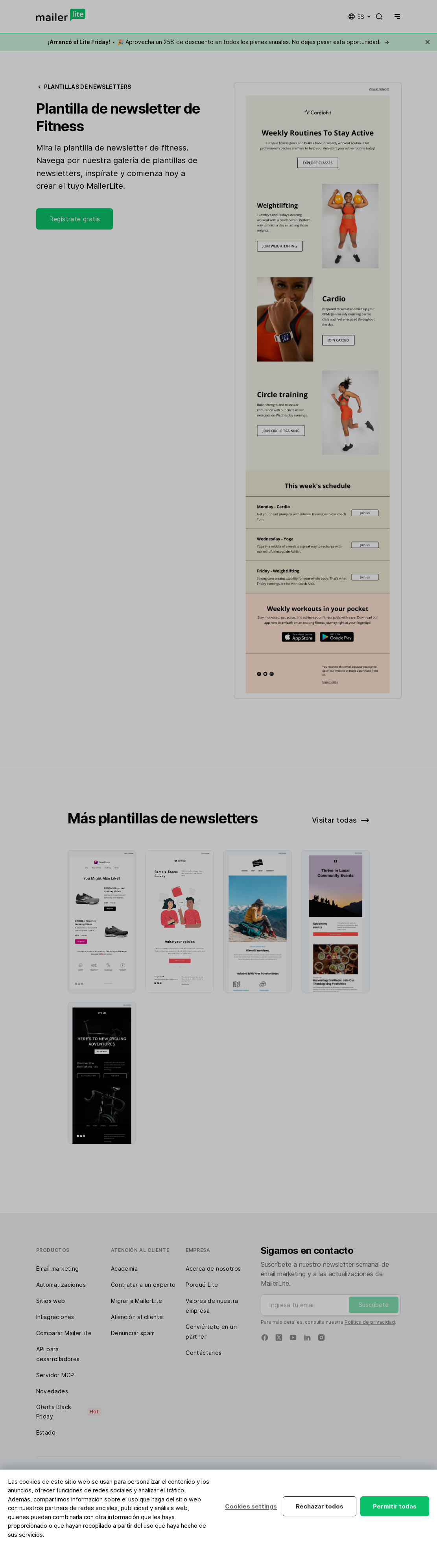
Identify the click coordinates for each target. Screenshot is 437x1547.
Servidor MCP (55, 1375)
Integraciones (55, 1317)
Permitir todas (395, 1506)
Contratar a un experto (143, 1284)
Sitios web (50, 1300)
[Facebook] (265, 1337)
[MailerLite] (60, 15)
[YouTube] (293, 1337)
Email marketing (57, 1268)
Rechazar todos (319, 1506)
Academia (124, 1268)
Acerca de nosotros (213, 1268)
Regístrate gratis (74, 219)
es (360, 16)
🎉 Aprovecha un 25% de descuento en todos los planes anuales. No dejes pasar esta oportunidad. (218, 42)
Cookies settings (251, 1506)
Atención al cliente (137, 1317)
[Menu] (395, 16)
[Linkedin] (307, 1337)
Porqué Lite (202, 1284)
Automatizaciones (61, 1284)
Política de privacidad (370, 1322)
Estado (45, 1432)
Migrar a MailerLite (136, 1300)
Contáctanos (203, 1352)
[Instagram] (321, 1337)
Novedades (52, 1391)
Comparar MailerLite (64, 1333)
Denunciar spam (133, 1333)
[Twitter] (279, 1337)
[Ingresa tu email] (331, 1305)
